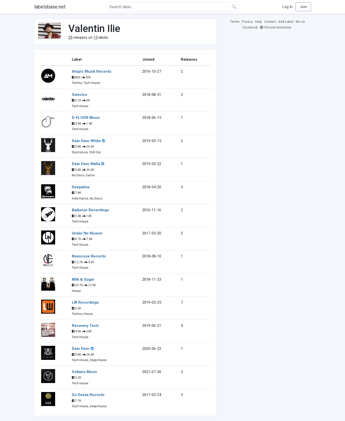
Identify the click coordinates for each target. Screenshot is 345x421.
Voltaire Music (84, 372)
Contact (270, 21)
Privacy (247, 21)
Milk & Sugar (83, 279)
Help (258, 21)
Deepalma (80, 187)
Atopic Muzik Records (91, 71)
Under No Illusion (87, 233)
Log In (287, 6)
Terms (234, 21)
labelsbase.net (50, 7)
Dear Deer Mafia (86, 164)
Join (303, 6)
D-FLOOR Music (86, 117)
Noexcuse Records (89, 256)
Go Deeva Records (88, 395)
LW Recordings (85, 302)
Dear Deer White (86, 141)
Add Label (285, 21)
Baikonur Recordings (90, 210)
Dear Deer (81, 348)
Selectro (79, 94)
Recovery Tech (85, 325)
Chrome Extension (275, 27)
